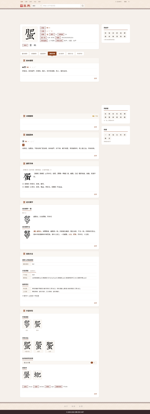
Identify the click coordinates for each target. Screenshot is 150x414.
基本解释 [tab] (24, 54)
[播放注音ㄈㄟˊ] (52, 31)
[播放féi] (49, 27)
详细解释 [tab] (33, 54)
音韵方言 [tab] (70, 54)
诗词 (30, 1)
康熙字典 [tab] (52, 54)
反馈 (95, 78)
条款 (73, 406)
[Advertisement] (75, 15)
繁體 (125, 1)
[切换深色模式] (129, 2)
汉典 (21, 1)
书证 (96, 116)
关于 (66, 406)
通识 (39, 1)
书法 (35, 1)
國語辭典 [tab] (43, 54)
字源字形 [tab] (79, 54)
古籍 (26, 1)
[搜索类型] (36, 5)
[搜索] (82, 5)
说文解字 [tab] (61, 54)
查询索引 (118, 1)
